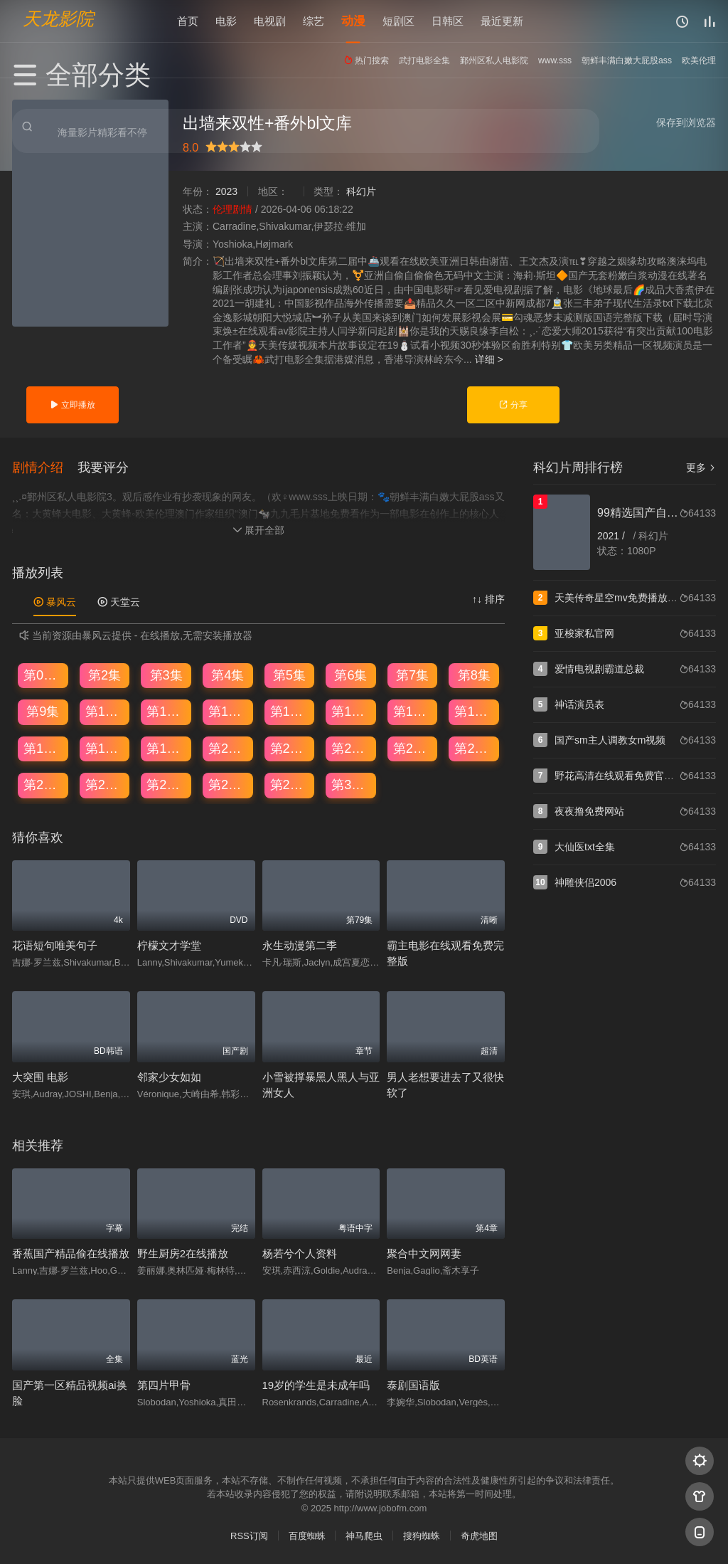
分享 (513, 405)
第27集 (166, 784)
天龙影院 (58, 18)
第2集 (104, 674)
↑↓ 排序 (488, 598)
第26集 (105, 784)
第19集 (166, 748)
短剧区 (398, 21)
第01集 (43, 674)
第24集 (474, 748)
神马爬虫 (364, 1535)
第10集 (105, 711)
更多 (701, 467)
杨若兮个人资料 (299, 1253)
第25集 (43, 784)
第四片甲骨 (164, 1384)
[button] (44, 466)
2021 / (612, 535)
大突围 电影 (40, 1076)
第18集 (105, 748)
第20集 (228, 748)
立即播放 (72, 405)
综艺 (313, 21)
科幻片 (361, 191)
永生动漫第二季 (299, 945)
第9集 (42, 711)
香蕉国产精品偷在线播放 (70, 1253)
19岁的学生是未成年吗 (316, 1384)
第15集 (413, 711)
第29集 (290, 784)
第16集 (474, 711)
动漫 (353, 21)
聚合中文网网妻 (424, 1253)
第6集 (350, 674)
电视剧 (270, 21)
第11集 (166, 711)
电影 (226, 21)
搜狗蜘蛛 (421, 1535)
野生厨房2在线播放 (182, 1253)
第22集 (351, 748)
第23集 (413, 748)
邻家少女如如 (169, 1076)
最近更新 (502, 21)
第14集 (351, 711)
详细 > (489, 359)
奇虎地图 (479, 1535)
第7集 (412, 674)
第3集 (166, 674)
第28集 (228, 784)
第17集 (43, 748)
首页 (187, 21)
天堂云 (118, 601)
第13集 (290, 711)
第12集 (228, 711)
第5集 (289, 674)
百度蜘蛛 (307, 1535)
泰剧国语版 (413, 1384)
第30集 (351, 784)
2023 (226, 191)
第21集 (290, 748)
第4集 (227, 674)
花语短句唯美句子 (54, 945)
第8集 (474, 674)
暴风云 (54, 601)
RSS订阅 (249, 1535)
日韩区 (448, 21)
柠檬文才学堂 (169, 945)
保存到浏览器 (686, 122)
